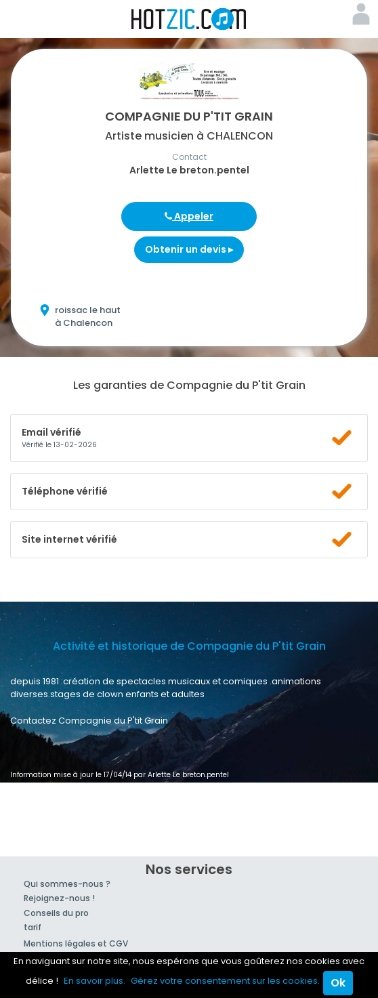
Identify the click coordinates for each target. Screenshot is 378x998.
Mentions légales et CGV (76, 943)
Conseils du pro (56, 913)
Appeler (189, 216)
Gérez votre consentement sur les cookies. (225, 980)
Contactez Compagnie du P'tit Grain (89, 720)
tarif (32, 927)
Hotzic (189, 19)
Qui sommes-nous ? (67, 884)
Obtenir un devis (189, 249)
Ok (338, 983)
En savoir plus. (94, 980)
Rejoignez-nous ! (59, 898)
